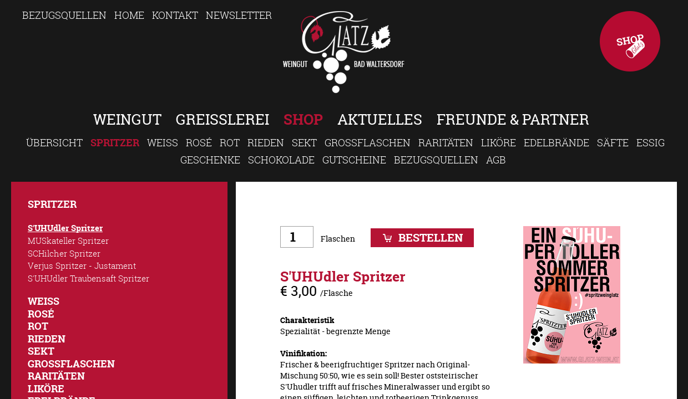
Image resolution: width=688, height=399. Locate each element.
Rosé (199, 142)
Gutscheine (354, 159)
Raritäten (445, 142)
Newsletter (239, 15)
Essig (650, 142)
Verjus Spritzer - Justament (82, 265)
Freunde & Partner (513, 119)
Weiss (162, 142)
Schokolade (281, 159)
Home (129, 15)
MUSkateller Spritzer (68, 240)
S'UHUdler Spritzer (65, 228)
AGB (496, 159)
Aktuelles (379, 119)
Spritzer (114, 143)
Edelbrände (556, 142)
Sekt (304, 142)
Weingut (127, 119)
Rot (230, 142)
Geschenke (210, 159)
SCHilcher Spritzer (64, 253)
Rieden (265, 142)
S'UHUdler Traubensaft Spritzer (88, 278)
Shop (630, 41)
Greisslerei (222, 119)
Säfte (613, 142)
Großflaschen (368, 142)
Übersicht (54, 142)
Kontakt (175, 15)
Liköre (498, 142)
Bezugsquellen (64, 15)
